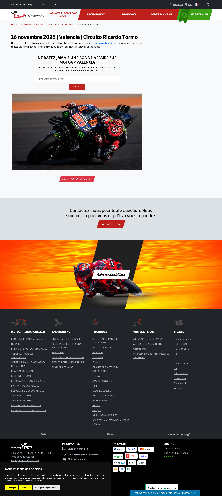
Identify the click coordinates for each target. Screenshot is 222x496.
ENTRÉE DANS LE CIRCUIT (66, 338)
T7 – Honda (180, 378)
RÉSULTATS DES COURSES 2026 (28, 380)
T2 (175, 353)
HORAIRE (16, 343)
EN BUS (96, 362)
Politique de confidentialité (25, 460)
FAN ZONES (58, 352)
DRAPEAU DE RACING (22, 370)
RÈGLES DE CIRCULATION (106, 395)
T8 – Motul (180, 383)
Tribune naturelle (182, 338)
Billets (111, 434)
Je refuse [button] (25, 488)
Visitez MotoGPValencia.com (77, 178)
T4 (175, 368)
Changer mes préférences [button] (46, 488)
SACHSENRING (96, 14)
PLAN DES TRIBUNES (63, 367)
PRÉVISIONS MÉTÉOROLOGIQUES (29, 348)
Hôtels (96, 405)
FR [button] (198, 4)
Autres (177, 388)
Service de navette (102, 380)
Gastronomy (139, 348)
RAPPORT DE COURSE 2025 (26, 385)
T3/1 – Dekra (181, 363)
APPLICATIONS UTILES (104, 415)
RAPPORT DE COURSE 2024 (26, 405)
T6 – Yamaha (181, 373)
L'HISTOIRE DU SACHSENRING (68, 357)
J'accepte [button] (11, 488)
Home (14, 24)
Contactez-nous (111, 224)
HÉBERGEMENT (100, 400)
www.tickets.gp (179, 434)
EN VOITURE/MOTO (103, 347)
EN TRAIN (97, 357)
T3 (175, 358)
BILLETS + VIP (193, 14)
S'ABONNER (77, 86)
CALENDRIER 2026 (21, 375)
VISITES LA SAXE (162, 14)
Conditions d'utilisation (23, 456)
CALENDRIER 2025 (63, 24)
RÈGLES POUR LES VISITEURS (68, 362)
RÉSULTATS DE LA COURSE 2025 (28, 390)
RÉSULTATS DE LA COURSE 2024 (28, 410)
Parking (96, 375)
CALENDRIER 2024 (21, 400)
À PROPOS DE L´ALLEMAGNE (148, 338)
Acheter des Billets (111, 274)
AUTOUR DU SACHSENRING (147, 343)
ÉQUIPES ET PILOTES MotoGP (27, 338)
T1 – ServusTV (181, 348)
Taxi (94, 385)
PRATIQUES (129, 14)
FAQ (43, 434)
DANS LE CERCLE (101, 390)
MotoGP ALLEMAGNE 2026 (63, 14)
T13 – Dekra (180, 343)
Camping (96, 410)
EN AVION (97, 352)
